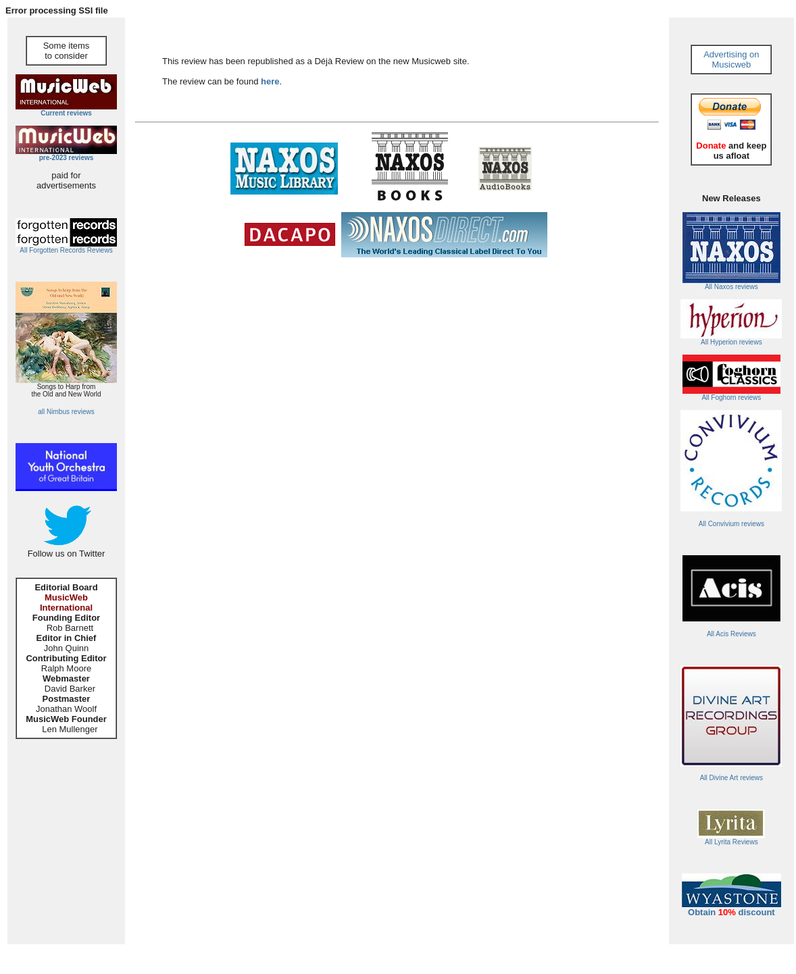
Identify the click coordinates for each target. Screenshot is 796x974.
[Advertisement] (294, 305)
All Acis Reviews (731, 634)
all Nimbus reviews (66, 411)
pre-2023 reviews (66, 157)
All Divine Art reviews (731, 777)
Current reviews (66, 113)
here (270, 81)
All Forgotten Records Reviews (66, 250)
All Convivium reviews (731, 524)
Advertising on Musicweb (731, 59)
